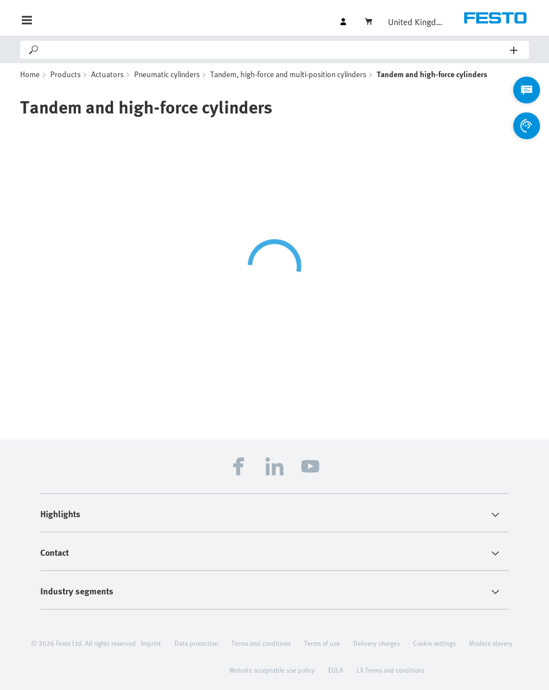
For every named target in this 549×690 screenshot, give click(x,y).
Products (65, 74)
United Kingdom (416, 22)
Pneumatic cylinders (167, 74)
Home (30, 74)
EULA (335, 670)
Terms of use (322, 643)
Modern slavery (491, 643)
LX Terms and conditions (390, 670)
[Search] (275, 50)
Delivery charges (376, 643)
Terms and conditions (261, 643)
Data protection (196, 643)
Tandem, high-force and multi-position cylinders (288, 74)
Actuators (107, 74)
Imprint (151, 643)
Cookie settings (434, 643)
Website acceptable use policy (272, 670)
